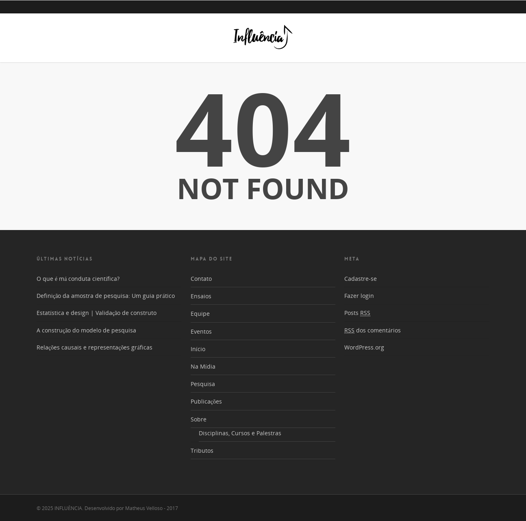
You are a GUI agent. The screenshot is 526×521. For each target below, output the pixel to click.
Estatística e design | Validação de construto (96, 313)
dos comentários (372, 330)
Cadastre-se (360, 278)
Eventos (201, 331)
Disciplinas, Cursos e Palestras (240, 433)
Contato (201, 278)
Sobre (198, 419)
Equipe (200, 313)
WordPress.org (364, 347)
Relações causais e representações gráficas (94, 347)
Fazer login (359, 296)
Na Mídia (203, 366)
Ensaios (201, 296)
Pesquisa (203, 384)
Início (198, 349)
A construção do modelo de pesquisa (86, 330)
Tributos (202, 450)
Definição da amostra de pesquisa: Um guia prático (106, 296)
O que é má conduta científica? (78, 278)
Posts (357, 313)
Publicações (206, 401)
